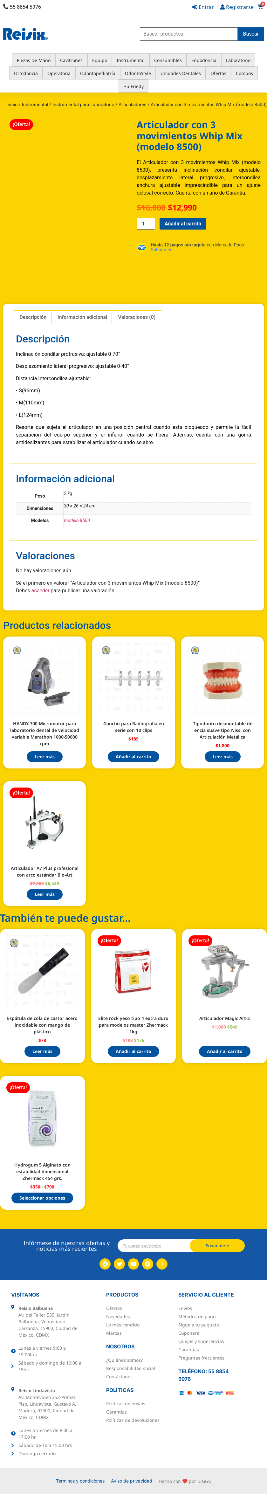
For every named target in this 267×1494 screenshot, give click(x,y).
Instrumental (35, 104)
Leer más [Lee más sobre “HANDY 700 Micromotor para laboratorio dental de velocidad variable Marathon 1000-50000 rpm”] (45, 757)
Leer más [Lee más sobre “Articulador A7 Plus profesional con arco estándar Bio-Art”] (45, 894)
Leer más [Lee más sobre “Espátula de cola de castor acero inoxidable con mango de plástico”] (42, 1051)
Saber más (161, 249)
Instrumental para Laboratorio (83, 104)
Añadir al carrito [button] (133, 757)
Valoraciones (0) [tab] (137, 317)
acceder (40, 591)
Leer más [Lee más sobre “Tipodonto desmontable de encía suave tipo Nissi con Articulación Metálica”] (223, 757)
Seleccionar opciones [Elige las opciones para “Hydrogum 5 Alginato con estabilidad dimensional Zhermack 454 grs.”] (42, 1198)
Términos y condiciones (80, 1480)
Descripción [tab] (32, 317)
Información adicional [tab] (82, 317)
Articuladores (133, 104)
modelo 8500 (77, 520)
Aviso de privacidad (131, 1480)
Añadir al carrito (183, 224)
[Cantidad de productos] (146, 224)
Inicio (11, 104)
